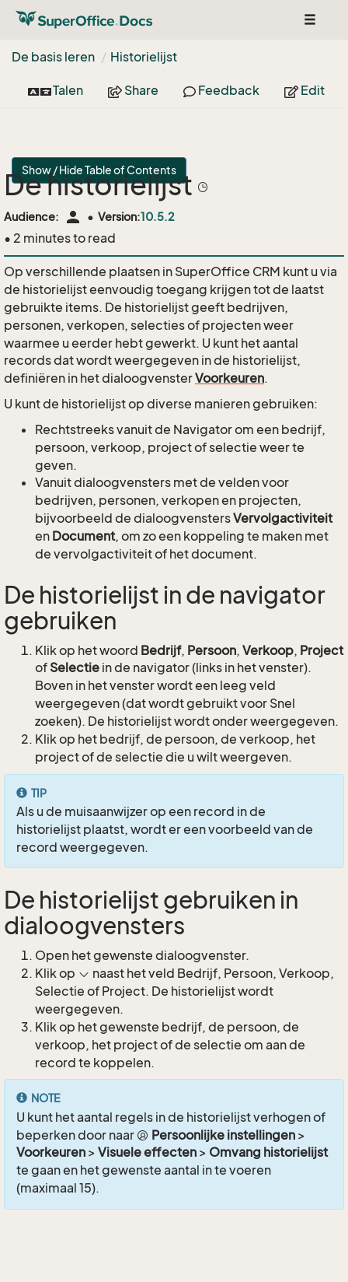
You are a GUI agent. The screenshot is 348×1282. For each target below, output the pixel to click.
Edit (304, 90)
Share (133, 90)
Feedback (221, 90)
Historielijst (143, 57)
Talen (55, 90)
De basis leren (53, 57)
